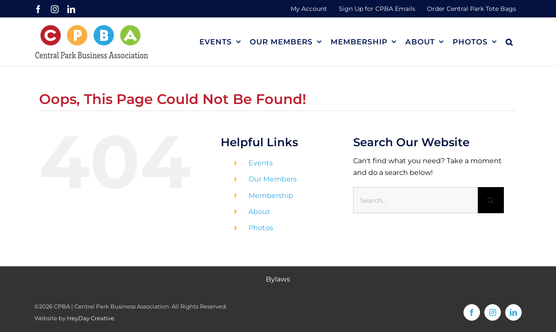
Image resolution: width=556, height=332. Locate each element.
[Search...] (415, 200)
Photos (260, 228)
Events (260, 163)
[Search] (491, 200)
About (259, 212)
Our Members (272, 179)
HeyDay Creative (90, 318)
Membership (270, 195)
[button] (509, 41)
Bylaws (278, 279)
